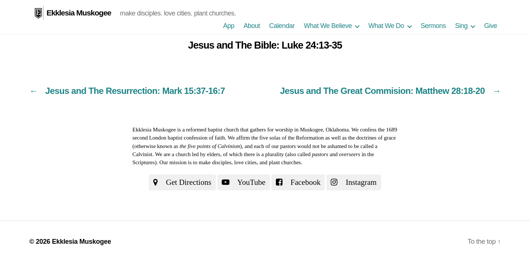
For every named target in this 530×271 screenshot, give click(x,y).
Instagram (353, 182)
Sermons (433, 25)
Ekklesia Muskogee (78, 13)
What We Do (386, 25)
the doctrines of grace (372, 138)
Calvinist (142, 154)
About (251, 25)
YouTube (244, 182)
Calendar (282, 25)
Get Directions (182, 182)
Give (490, 25)
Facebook (298, 182)
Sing (461, 25)
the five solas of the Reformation (287, 138)
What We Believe (328, 25)
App (229, 25)
